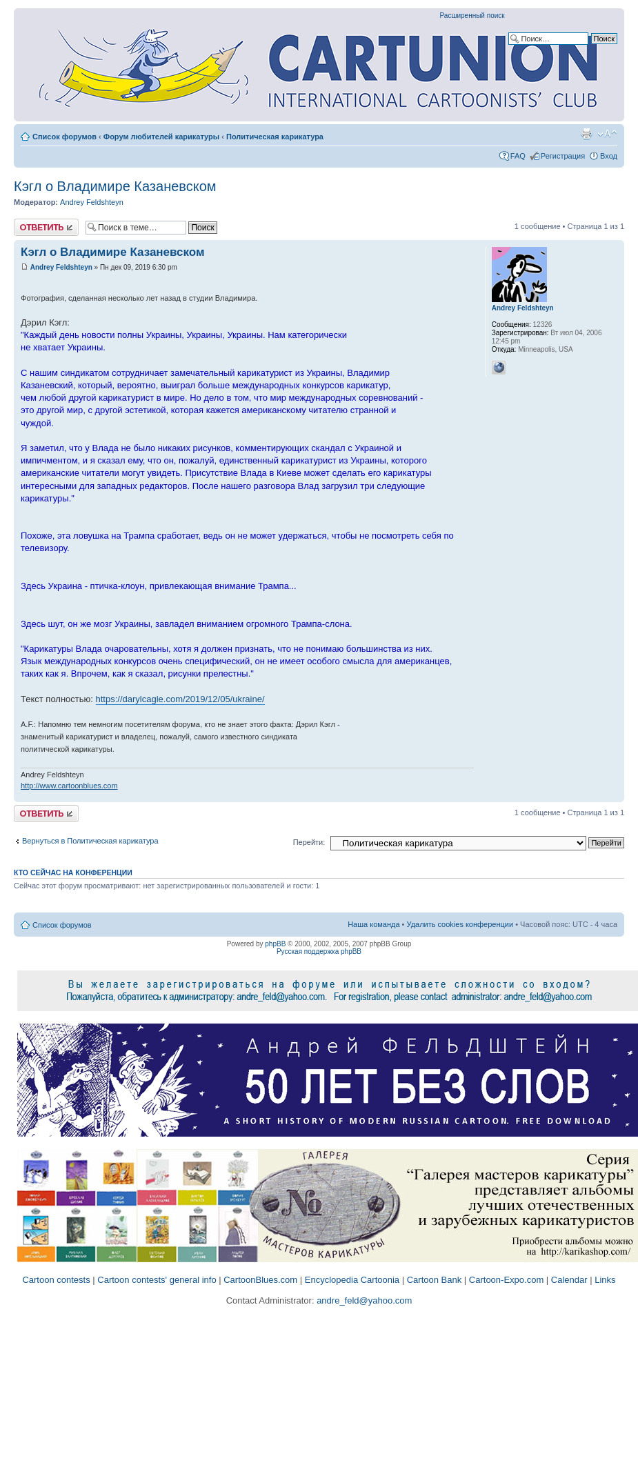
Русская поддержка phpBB (319, 951)
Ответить (46, 227)
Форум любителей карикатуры (161, 136)
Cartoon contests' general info (156, 1280)
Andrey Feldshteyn (91, 202)
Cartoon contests (56, 1280)
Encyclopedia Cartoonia (352, 1280)
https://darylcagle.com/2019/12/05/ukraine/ (180, 699)
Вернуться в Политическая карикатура (90, 841)
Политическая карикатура (274, 136)
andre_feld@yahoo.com (363, 1300)
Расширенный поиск (472, 15)
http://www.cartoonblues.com (69, 785)
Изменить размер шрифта (607, 134)
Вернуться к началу (613, 795)
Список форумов (64, 136)
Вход (608, 156)
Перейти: (309, 842)
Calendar (569, 1280)
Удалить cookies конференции (460, 924)
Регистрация (563, 156)
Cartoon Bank (434, 1280)
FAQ (518, 156)
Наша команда (373, 924)
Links (605, 1280)
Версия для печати (586, 134)
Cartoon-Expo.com (506, 1280)
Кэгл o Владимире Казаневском (115, 186)
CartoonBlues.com (260, 1280)
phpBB (275, 944)
